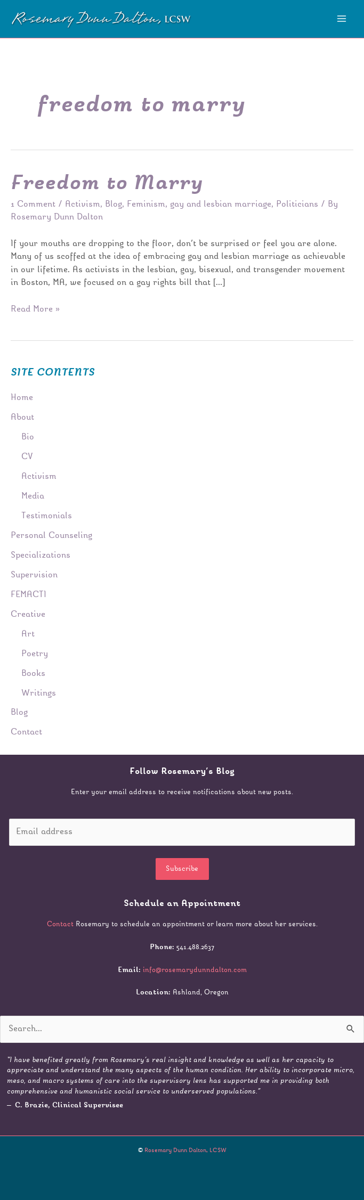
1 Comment (33, 204)
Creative (28, 614)
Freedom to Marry (107, 184)
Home (22, 398)
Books (33, 674)
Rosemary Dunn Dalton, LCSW (185, 1151)
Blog (113, 204)
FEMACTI (28, 595)
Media (32, 496)
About (22, 417)
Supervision (34, 575)
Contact (26, 732)
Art (28, 634)
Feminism (146, 204)
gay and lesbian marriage (220, 204)
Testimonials (46, 516)
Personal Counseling (51, 536)
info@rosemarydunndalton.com (195, 970)
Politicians (297, 204)
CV (27, 457)
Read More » (35, 308)
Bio (27, 437)
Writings (38, 693)
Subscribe (182, 869)
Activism (82, 204)
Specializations (40, 555)
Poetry (34, 654)
